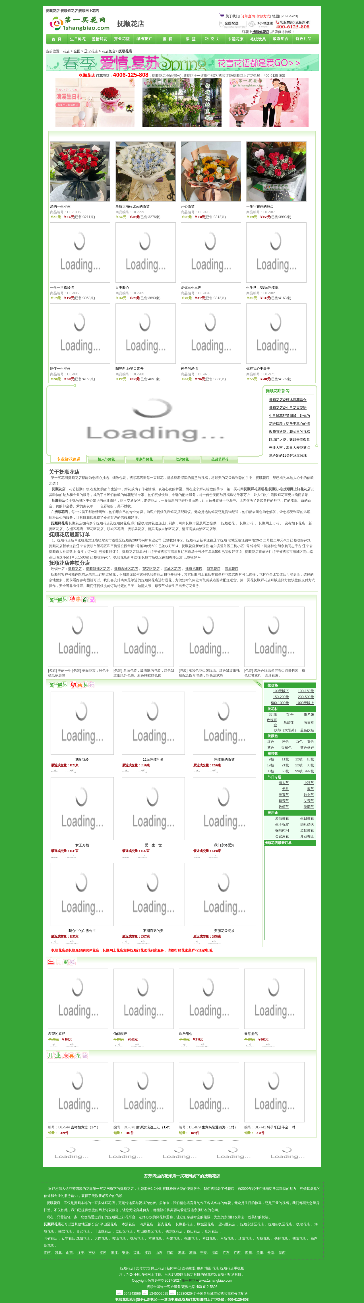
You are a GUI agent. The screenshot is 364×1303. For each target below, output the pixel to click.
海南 (215, 1253)
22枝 (298, 765)
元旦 (285, 789)
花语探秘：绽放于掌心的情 (289, 424)
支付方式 (142, 1268)
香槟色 (286, 748)
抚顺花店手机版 (232, 1268)
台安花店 (83, 1231)
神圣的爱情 (189, 369)
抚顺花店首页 (57, 39)
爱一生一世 (153, 845)
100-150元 (306, 691)
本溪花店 (128, 1224)
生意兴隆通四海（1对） (220, 1127)
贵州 (259, 1253)
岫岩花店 (65, 1231)
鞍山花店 (193, 1231)
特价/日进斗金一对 (281, 1127)
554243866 (128, 1294)
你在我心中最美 (258, 369)
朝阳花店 (299, 1238)
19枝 (270, 765)
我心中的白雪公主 (82, 931)
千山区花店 (102, 1231)
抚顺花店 (75, 569)
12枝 (298, 759)
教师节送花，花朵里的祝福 (289, 432)
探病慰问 (282, 830)
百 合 (290, 715)
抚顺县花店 (193, 569)
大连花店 (101, 1238)
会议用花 (282, 836)
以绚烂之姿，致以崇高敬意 (289, 440)
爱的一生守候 (60, 206)
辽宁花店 (91, 51)
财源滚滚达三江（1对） (154, 1127)
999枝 (309, 771)
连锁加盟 (189, 1268)
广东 (226, 1253)
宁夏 (203, 1253)
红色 (270, 742)
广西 (237, 1253)
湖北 (181, 1253)
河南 (170, 1253)
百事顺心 (122, 287)
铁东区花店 (174, 1231)
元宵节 (284, 795)
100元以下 (281, 691)
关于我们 (232, 16)
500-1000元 (280, 703)
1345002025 (155, 1294)
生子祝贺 (282, 824)
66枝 (285, 771)
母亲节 (284, 801)
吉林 (91, 1253)
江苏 (103, 1253)
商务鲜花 (123, 39)
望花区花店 (151, 569)
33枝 (270, 771)
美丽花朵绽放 (224, 931)
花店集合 (108, 51)
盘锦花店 (263, 1238)
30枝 (310, 765)
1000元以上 (305, 703)
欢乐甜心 (186, 1034)
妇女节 (309, 795)
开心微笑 (188, 206)
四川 (248, 1253)
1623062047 (182, 1294)
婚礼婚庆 (307, 824)
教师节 (284, 807)
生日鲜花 (79, 39)
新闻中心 (173, 1268)
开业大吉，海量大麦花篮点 (289, 448)
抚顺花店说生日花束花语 (288, 408)
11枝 (285, 759)
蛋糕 (168, 39)
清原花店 (231, 569)
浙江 (114, 1253)
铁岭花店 (281, 1238)
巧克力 (212, 39)
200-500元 (306, 697)
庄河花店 (211, 1231)
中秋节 (309, 783)
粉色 (285, 742)
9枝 (271, 759)
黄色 (310, 742)
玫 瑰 (273, 715)
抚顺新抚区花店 (98, 569)
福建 (136, 1253)
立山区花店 (124, 1231)
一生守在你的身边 (260, 206)
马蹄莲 (289, 723)
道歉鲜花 (307, 830)
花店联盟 (301, 39)
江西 (147, 1253)
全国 (77, 51)
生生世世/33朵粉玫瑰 (262, 287)
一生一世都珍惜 (62, 287)
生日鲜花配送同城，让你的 (289, 416)
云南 (270, 1253)
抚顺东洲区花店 (126, 569)
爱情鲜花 (101, 39)
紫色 (270, 748)
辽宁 (80, 1253)
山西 (69, 1253)
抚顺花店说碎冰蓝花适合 (288, 400)
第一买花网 (190, 1281)
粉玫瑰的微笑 (224, 760)
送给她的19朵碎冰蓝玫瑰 (288, 456)
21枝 (285, 765)
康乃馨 (309, 715)
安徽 (125, 1253)
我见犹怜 (82, 760)
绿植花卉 (146, 39)
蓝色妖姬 (307, 730)
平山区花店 (108, 1224)
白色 (299, 742)
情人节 (284, 783)
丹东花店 (173, 1238)
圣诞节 (309, 807)
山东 (159, 1253)
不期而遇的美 (153, 931)
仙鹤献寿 (120, 1034)
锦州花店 (191, 1238)
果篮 (190, 39)
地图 (275, 16)
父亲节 (309, 801)
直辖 (47, 1253)
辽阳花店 (245, 1238)
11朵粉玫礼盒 (153, 760)
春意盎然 (251, 1034)
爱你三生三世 (191, 287)
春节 (310, 789)
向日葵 (309, 723)
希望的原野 (56, 1034)
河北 (58, 1253)
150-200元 (281, 697)
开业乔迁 (307, 836)
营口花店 (209, 1238)
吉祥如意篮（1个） (85, 1127)
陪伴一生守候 (60, 369)
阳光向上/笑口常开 (129, 369)
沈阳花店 (83, 1238)
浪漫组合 (279, 39)
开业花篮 (256, 39)
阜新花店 (227, 1238)
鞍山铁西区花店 (149, 1231)
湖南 (192, 1253)
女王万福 (82, 845)
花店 (66, 51)
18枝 (310, 759)
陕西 (282, 1253)
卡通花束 (234, 39)
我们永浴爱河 (224, 845)
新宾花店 (213, 569)
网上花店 (158, 1268)
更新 (200, 1268)
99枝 (298, 771)
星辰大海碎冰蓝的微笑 (132, 206)
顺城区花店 (172, 569)
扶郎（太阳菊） (286, 730)
